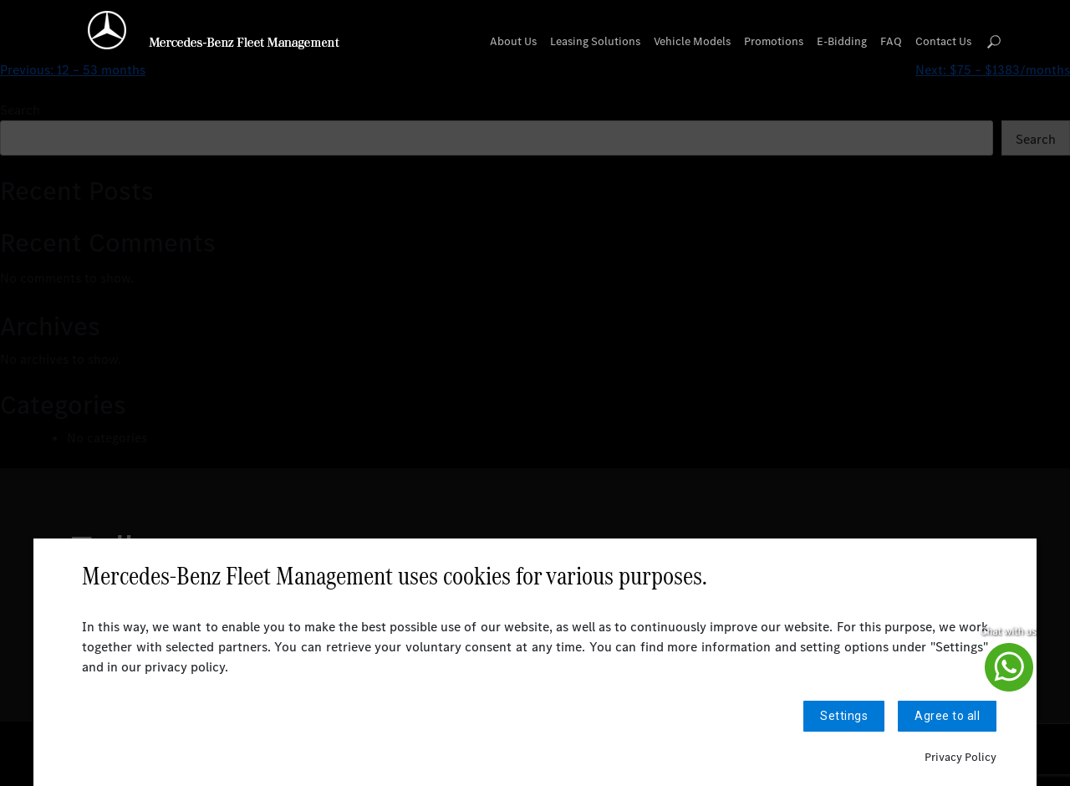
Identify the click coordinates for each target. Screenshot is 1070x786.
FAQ (891, 41)
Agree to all (947, 716)
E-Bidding (842, 41)
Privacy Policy (960, 757)
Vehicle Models (692, 41)
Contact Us (943, 41)
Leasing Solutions (595, 41)
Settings (843, 716)
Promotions (773, 41)
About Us (513, 41)
